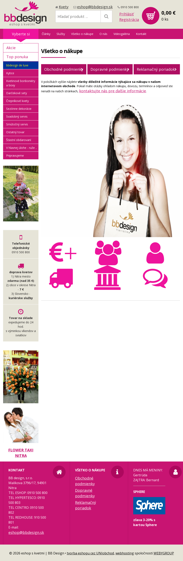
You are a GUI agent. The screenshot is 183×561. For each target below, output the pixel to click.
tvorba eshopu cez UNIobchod (90, 553)
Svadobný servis (17, 116)
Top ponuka (17, 56)
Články (46, 34)
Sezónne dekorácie (18, 109)
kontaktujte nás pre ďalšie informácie (112, 90)
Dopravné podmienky (109, 69)
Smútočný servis (17, 124)
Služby (61, 34)
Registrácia (129, 19)
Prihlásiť (126, 14)
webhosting (125, 553)
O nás (103, 34)
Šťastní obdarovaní (18, 140)
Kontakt (141, 34)
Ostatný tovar (15, 132)
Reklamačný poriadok (156, 69)
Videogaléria (122, 34)
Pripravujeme (15, 155)
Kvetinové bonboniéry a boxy (20, 83)
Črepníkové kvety (17, 101)
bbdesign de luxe (17, 65)
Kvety (63, 6)
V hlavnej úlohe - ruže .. (21, 148)
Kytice (10, 73)
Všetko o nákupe (82, 34)
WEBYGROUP (164, 553)
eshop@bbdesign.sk (95, 6)
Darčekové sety (16, 93)
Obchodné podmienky (63, 69)
